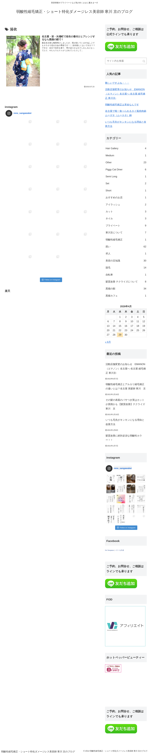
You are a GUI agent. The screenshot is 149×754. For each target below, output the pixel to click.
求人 (126, 253)
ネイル (126, 218)
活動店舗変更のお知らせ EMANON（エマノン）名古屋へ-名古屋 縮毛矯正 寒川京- (125, 93)
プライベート (126, 225)
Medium (126, 155)
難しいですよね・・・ (117, 83)
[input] (126, 61)
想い (126, 246)
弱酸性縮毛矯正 (126, 240)
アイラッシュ (126, 204)
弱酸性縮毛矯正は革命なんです (122, 104)
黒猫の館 (126, 288)
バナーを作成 (119, 550)
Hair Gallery (126, 148)
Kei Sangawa (109, 550)
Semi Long (126, 176)
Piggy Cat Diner (126, 169)
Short (126, 190)
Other (126, 162)
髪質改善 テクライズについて (126, 282)
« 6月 (108, 342)
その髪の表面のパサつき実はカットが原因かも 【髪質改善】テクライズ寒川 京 (125, 404)
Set (126, 183)
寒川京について (126, 232)
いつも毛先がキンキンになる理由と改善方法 (125, 422)
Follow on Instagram (51, 235)
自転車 (126, 275)
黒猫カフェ (126, 296)
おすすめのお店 (126, 197)
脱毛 (126, 267)
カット (126, 211)
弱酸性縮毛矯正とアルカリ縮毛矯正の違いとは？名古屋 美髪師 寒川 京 (126, 386)
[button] (144, 61)
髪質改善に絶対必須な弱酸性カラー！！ (124, 437)
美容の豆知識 (126, 261)
